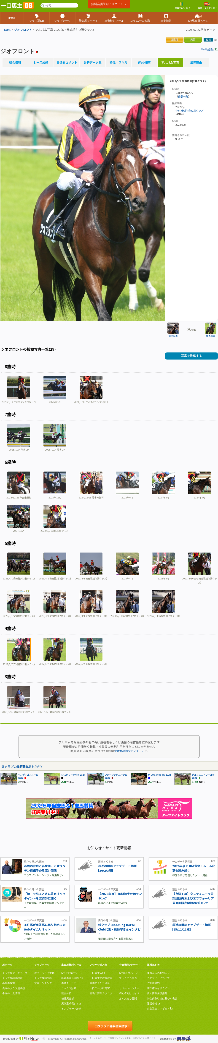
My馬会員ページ (128, 973)
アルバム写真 (170, 62)
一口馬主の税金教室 (101, 978)
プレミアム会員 (128, 978)
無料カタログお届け (207, 5)
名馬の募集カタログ (101, 993)
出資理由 (196, 62)
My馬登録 (207, 49)
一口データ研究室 (100, 988)
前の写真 (173, 336)
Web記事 (144, 62)
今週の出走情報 (11, 993)
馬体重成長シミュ (71, 1003)
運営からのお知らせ (158, 973)
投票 (208, 39)
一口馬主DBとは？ (181, 5)
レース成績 (41, 62)
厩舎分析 (66, 993)
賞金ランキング (43, 983)
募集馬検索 (8, 983)
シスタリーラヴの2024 (73, 774)
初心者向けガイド (129, 993)
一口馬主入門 (97, 973)
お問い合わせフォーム (130, 751)
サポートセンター (129, 988)
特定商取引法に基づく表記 (162, 998)
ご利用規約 (153, 983)
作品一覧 (183, 96)
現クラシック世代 (44, 973)
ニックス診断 (68, 988)
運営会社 (153, 1003)
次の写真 (210, 336)
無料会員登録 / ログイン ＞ (109, 4)
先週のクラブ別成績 (13, 988)
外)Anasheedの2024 (159, 774)
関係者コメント (67, 62)
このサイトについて (158, 978)
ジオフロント (23, 29)
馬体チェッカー (70, 983)
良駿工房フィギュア (160, 1008)
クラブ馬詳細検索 (12, 978)
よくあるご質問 (128, 998)
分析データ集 (93, 62)
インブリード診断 (71, 1008)
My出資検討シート (71, 973)
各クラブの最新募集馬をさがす (22, 766)
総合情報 (15, 62)
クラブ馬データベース (14, 973)
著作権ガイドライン (158, 988)
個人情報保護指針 (157, 993)
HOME (7, 29)
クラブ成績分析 (43, 978)
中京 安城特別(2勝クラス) (190, 110)
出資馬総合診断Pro (72, 978)
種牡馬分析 (67, 998)
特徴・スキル (118, 62)
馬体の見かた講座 (100, 983)
